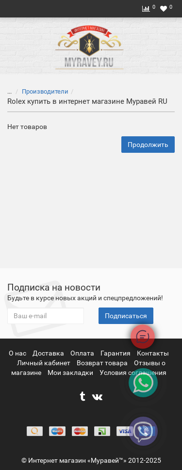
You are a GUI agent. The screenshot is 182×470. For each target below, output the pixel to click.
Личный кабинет (44, 363)
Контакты (153, 353)
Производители (39, 91)
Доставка (49, 353)
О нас (18, 353)
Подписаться (126, 316)
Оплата (83, 353)
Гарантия (116, 353)
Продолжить (148, 144)
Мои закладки (70, 372)
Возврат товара (103, 363)
